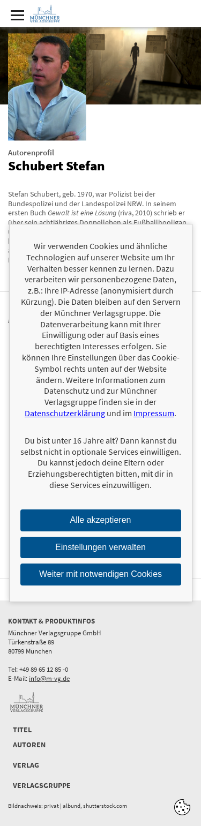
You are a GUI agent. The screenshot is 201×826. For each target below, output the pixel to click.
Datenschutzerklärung (65, 413)
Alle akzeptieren (100, 519)
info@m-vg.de (49, 678)
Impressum (153, 413)
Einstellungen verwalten (100, 546)
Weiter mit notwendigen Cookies (100, 574)
